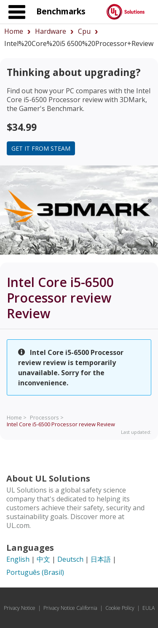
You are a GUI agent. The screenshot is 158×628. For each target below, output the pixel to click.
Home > (17, 417)
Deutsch (70, 559)
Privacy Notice (19, 608)
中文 (43, 559)
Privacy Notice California (70, 608)
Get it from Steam (40, 148)
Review (61, 424)
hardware (50, 31)
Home (13, 31)
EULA (148, 608)
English (17, 559)
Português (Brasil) (35, 572)
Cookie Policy (119, 608)
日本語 (101, 559)
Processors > (47, 417)
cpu (84, 31)
